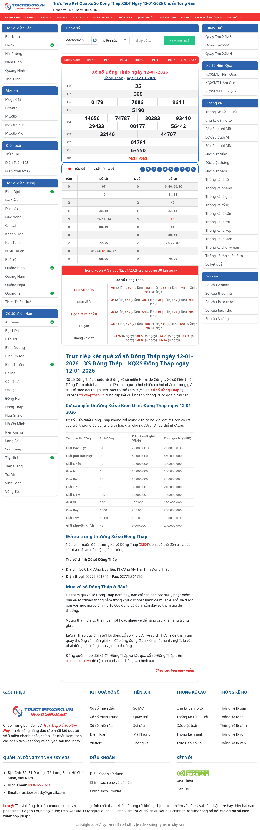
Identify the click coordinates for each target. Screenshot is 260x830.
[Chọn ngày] (81, 40)
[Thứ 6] (154, 59)
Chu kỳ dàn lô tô (218, 120)
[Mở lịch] (94, 40)
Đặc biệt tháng (217, 162)
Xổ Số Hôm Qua (219, 65)
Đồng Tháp (14, 406)
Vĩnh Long (13, 483)
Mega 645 (13, 99)
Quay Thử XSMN (218, 53)
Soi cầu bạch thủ (218, 310)
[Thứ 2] (92, 59)
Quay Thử (214, 28)
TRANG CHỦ (11, 17)
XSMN (62, 17)
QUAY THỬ (146, 17)
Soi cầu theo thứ (218, 293)
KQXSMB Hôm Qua (220, 74)
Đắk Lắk (11, 208)
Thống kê (214, 103)
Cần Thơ (12, 381)
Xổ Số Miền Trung (20, 183)
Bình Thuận (29, 364)
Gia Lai (10, 225)
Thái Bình (12, 79)
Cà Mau (11, 373)
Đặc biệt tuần (216, 154)
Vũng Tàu (12, 491)
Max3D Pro (14, 133)
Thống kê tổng (217, 205)
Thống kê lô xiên (218, 238)
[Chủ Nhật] (188, 59)
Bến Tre (11, 339)
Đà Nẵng (12, 200)
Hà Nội (29, 45)
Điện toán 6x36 (17, 171)
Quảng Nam (15, 276)
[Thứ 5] (138, 59)
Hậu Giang (13, 415)
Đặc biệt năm (216, 171)
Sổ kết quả (214, 264)
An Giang (29, 322)
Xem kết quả (179, 40)
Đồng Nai (13, 398)
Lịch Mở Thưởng (208, 17)
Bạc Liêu (12, 330)
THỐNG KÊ (124, 17)
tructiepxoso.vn (92, 395)
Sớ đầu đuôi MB (218, 128)
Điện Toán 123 (16, 162)
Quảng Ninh (15, 70)
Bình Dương (15, 347)
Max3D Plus (14, 124)
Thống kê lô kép (218, 230)
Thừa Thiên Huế (18, 301)
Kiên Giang (14, 432)
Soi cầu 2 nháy (217, 284)
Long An (12, 440)
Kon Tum (12, 242)
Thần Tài (12, 154)
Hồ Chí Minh (15, 423)
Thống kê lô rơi (217, 221)
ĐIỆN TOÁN (102, 17)
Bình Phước (14, 356)
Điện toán (14, 145)
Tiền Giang (14, 466)
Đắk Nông (13, 217)
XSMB (30, 17)
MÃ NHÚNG (168, 17)
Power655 (13, 108)
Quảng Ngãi (15, 284)
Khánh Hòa (14, 234)
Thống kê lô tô (217, 179)
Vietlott (12, 90)
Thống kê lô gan (218, 196)
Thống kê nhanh (218, 188)
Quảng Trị (29, 293)
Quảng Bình (29, 268)
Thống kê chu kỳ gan (222, 247)
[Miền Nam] (72, 59)
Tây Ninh (29, 457)
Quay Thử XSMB (218, 36)
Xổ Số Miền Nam (19, 313)
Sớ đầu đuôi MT (218, 137)
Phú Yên (11, 259)
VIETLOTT (80, 17)
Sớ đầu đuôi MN (218, 145)
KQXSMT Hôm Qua (220, 82)
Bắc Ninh (12, 36)
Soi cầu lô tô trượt (220, 301)
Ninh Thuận (14, 251)
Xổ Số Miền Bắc (18, 28)
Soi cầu (212, 276)
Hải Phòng (13, 53)
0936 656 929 (39, 785)
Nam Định (13, 62)
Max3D (11, 116)
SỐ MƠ (185, 17)
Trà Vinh (11, 474)
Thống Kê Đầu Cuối (221, 111)
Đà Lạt (10, 390)
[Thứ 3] (107, 59)
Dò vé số (73, 28)
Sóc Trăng (13, 449)
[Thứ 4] (123, 59)
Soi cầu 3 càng (217, 318)
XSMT (46, 17)
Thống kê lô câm (218, 213)
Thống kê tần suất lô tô (224, 255)
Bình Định (29, 191)
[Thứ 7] (169, 59)
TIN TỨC (234, 17)
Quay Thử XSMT (218, 45)
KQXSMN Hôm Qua (221, 91)
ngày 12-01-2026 (141, 77)
